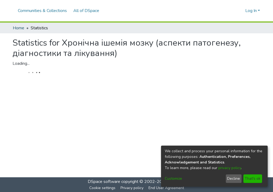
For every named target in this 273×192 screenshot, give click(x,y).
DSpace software (104, 182)
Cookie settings (102, 187)
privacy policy (229, 167)
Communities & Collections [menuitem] (42, 11)
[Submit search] (232, 10)
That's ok (252, 178)
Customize (173, 178)
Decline (233, 178)
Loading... (21, 63)
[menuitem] (87, 10)
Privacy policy (132, 187)
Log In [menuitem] (251, 11)
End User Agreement (166, 187)
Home (18, 28)
